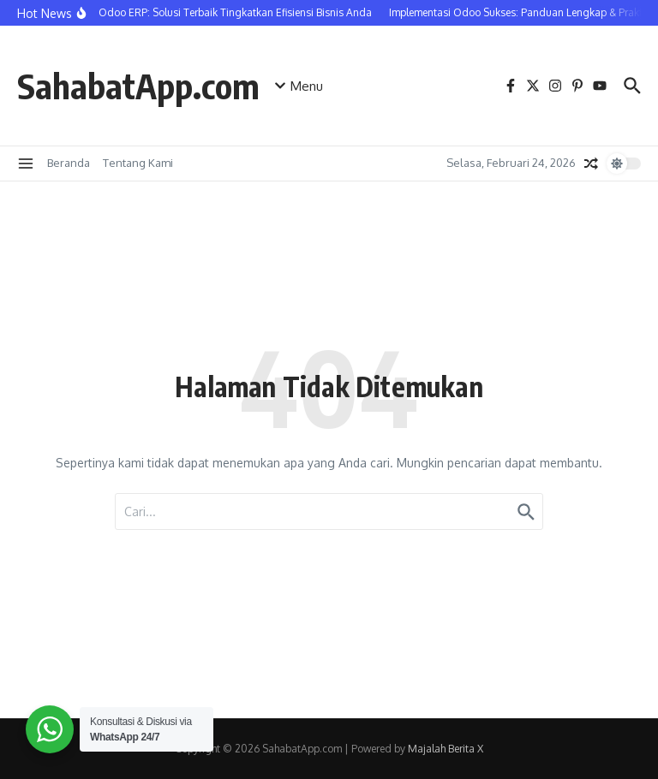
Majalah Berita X (445, 748)
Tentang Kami (138, 162)
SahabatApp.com (138, 85)
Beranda (68, 162)
